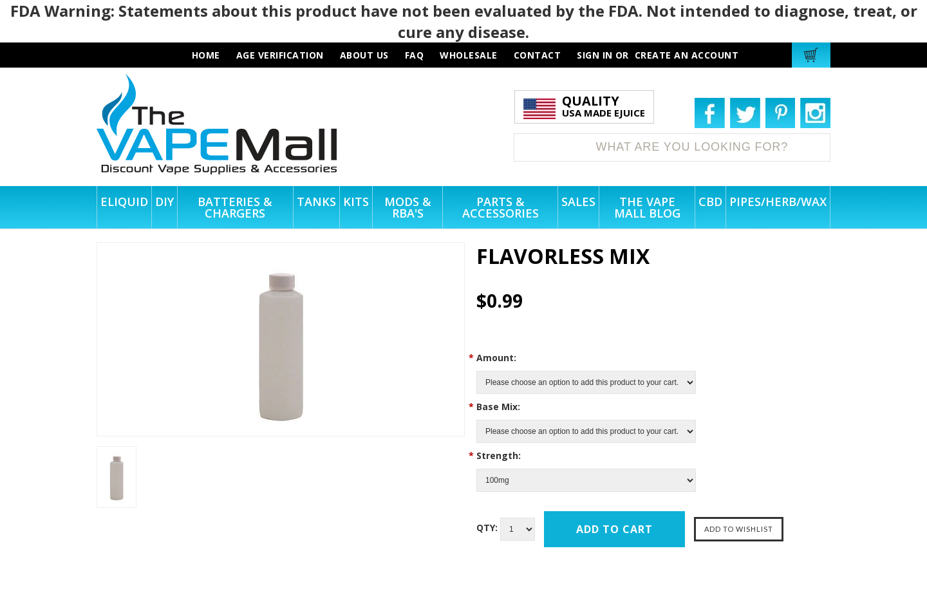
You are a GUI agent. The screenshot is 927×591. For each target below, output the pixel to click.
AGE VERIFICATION (280, 55)
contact (537, 55)
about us (364, 55)
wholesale (469, 55)
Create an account (687, 55)
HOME (206, 55)
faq (414, 55)
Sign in (595, 55)
